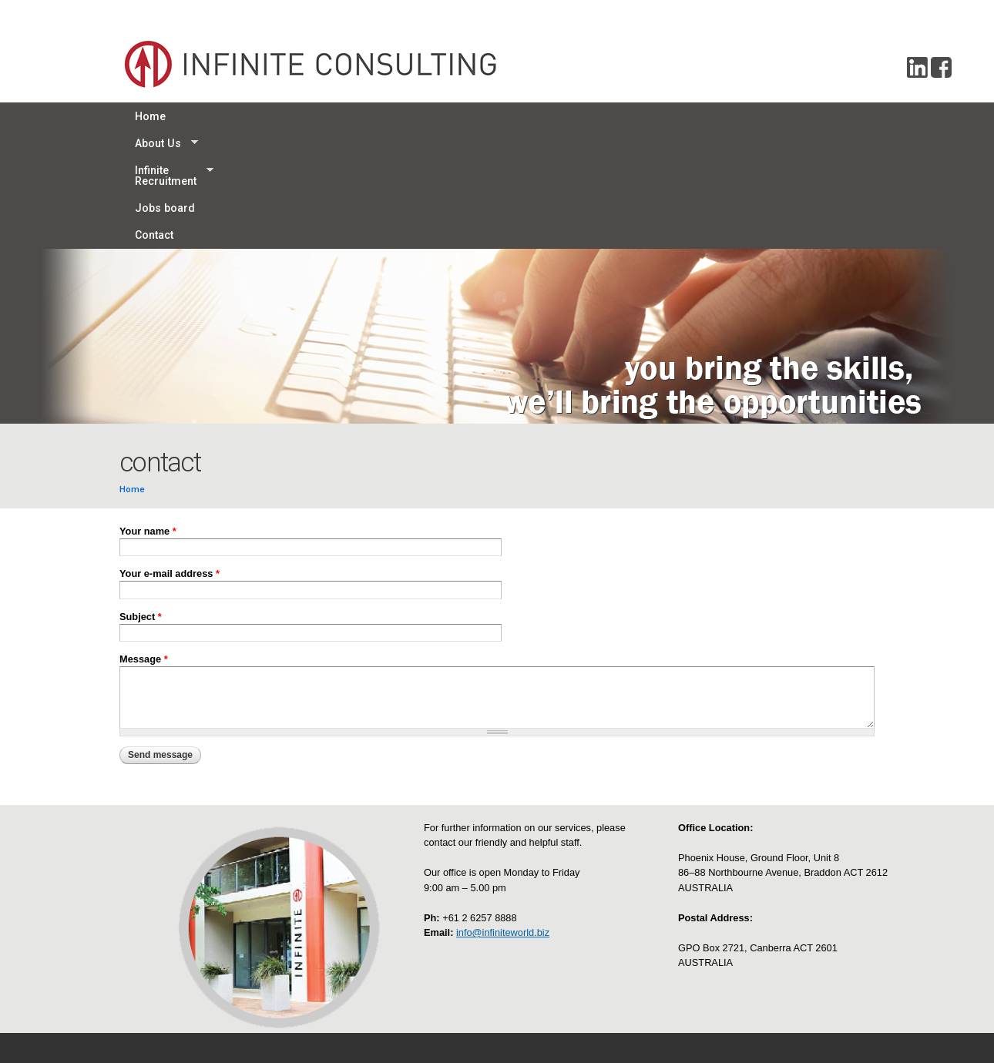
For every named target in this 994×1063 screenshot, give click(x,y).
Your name (147, 411)
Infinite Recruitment (331, 116)
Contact (524, 116)
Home (150, 116)
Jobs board (448, 116)
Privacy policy (458, 951)
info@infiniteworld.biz (502, 813)
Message (143, 539)
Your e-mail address (169, 454)
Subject (140, 497)
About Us (218, 116)
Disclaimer (451, 982)
